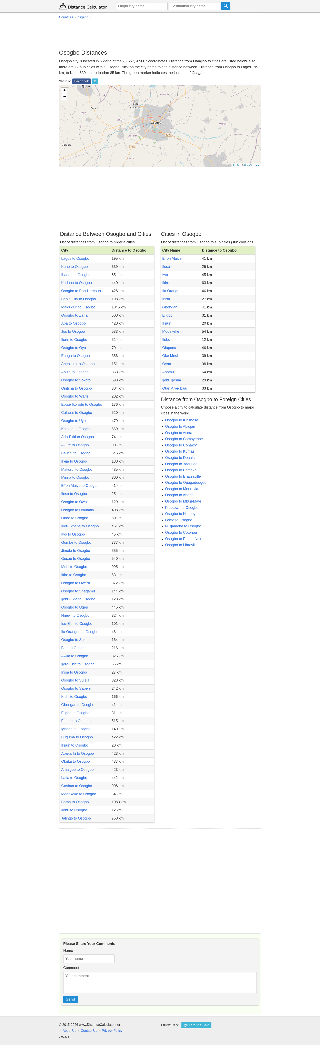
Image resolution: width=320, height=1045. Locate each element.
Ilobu (166, 340)
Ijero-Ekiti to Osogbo (77, 664)
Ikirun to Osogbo (74, 745)
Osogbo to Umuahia (77, 510)
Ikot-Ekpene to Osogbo (80, 526)
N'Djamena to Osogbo (183, 526)
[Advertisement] (160, 34)
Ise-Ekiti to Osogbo (76, 624)
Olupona (169, 348)
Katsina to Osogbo (76, 429)
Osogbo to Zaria (74, 315)
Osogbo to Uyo (73, 421)
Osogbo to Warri (74, 396)
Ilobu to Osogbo (74, 810)
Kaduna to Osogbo (76, 283)
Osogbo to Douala (180, 458)
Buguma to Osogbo (77, 737)
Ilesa (166, 267)
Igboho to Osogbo (75, 729)
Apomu (168, 372)
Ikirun (166, 323)
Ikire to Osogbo (73, 575)
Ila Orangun (171, 291)
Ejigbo (167, 315)
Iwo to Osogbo (73, 534)
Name (68, 951)
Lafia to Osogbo (74, 778)
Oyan (166, 364)
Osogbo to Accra (178, 433)
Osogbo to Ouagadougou (185, 483)
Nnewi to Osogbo (75, 615)
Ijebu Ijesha (171, 380)
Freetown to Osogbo (181, 508)
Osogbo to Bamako (181, 470)
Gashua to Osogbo (76, 786)
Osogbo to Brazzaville (183, 476)
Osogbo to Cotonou (181, 532)
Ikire (165, 283)
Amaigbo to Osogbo (77, 770)
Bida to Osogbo (74, 648)
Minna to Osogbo (75, 477)
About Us (69, 1030)
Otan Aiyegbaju (174, 388)
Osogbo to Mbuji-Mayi (183, 501)
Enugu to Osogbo (75, 356)
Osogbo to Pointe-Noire (184, 539)
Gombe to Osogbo (76, 542)
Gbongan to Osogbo (77, 705)
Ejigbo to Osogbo (75, 713)
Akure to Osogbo (75, 445)
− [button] (64, 97)
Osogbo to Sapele (76, 688)
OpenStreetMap (252, 165)
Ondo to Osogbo (74, 518)
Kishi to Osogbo (74, 697)
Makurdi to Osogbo (76, 469)
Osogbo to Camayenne (184, 439)
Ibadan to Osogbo (75, 275)
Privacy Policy (112, 1030)
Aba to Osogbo (73, 323)
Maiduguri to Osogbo (78, 307)
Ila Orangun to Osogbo (79, 632)
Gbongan (169, 307)
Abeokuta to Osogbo (78, 364)
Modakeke (170, 331)
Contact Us (89, 1030)
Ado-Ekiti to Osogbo (77, 437)
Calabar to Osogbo (76, 413)
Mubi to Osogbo (74, 567)
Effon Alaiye (172, 258)
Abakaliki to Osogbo (77, 753)
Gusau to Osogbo (75, 559)
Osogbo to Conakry (181, 445)
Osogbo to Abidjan (180, 426)
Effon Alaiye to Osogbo (80, 486)
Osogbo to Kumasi (180, 451)
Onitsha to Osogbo (76, 388)
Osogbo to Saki (73, 640)
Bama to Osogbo (75, 802)
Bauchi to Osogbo (75, 453)
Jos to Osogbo (73, 331)
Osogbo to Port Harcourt (81, 291)
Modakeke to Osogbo (78, 794)
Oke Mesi (170, 356)
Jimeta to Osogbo (75, 551)
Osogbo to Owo (74, 502)
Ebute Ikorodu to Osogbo (81, 404)
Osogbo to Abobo (179, 495)
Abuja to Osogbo (75, 372)
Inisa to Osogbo (74, 672)
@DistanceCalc (196, 1025)
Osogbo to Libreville (181, 545)
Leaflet (236, 165)
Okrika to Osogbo (75, 761)
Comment (71, 968)
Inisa (166, 299)
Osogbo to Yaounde (181, 464)
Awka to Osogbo (74, 656)
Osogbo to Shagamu (78, 591)
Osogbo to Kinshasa (181, 420)
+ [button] (64, 91)
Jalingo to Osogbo (76, 818)
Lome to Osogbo (178, 520)
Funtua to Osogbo (76, 721)
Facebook (81, 81)
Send (70, 999)
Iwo (165, 275)
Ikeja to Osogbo (74, 461)
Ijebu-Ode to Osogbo (78, 599)
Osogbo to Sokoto (76, 380)
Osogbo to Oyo (73, 348)
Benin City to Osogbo (78, 299)
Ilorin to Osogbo (74, 340)
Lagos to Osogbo (75, 258)
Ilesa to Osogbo (74, 494)
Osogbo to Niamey (180, 514)
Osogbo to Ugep (74, 607)
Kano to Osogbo (74, 267)
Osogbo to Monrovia (181, 489)
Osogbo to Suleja (75, 680)
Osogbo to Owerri (75, 583)
